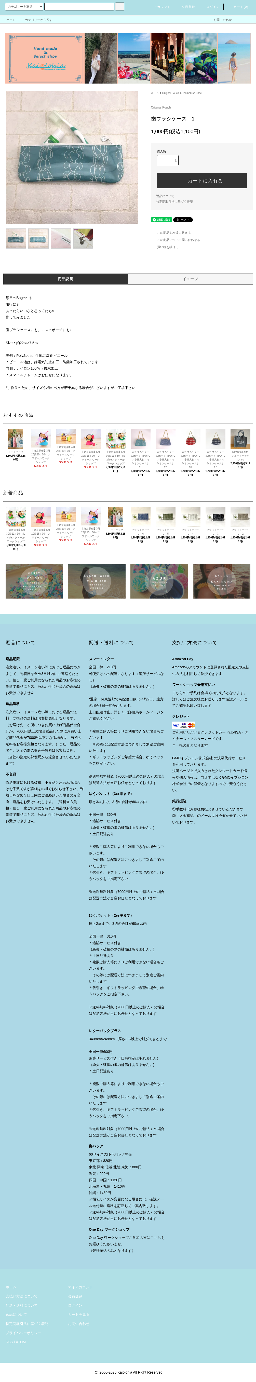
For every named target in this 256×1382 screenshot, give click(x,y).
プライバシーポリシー (23, 1333)
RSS (9, 1342)
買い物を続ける (165, 247)
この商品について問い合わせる (175, 240)
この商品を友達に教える (171, 233)
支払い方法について (22, 1296)
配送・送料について (22, 1305)
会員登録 (185, 7)
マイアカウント (80, 1287)
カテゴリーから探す (35, 20)
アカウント (159, 7)
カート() (237, 7)
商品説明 (66, 279)
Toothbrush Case (192, 93)
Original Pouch (170, 93)
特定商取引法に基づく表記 (174, 202)
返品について (165, 196)
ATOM (21, 1342)
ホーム (11, 20)
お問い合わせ (219, 20)
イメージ (190, 279)
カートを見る (78, 1314)
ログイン (210, 7)
